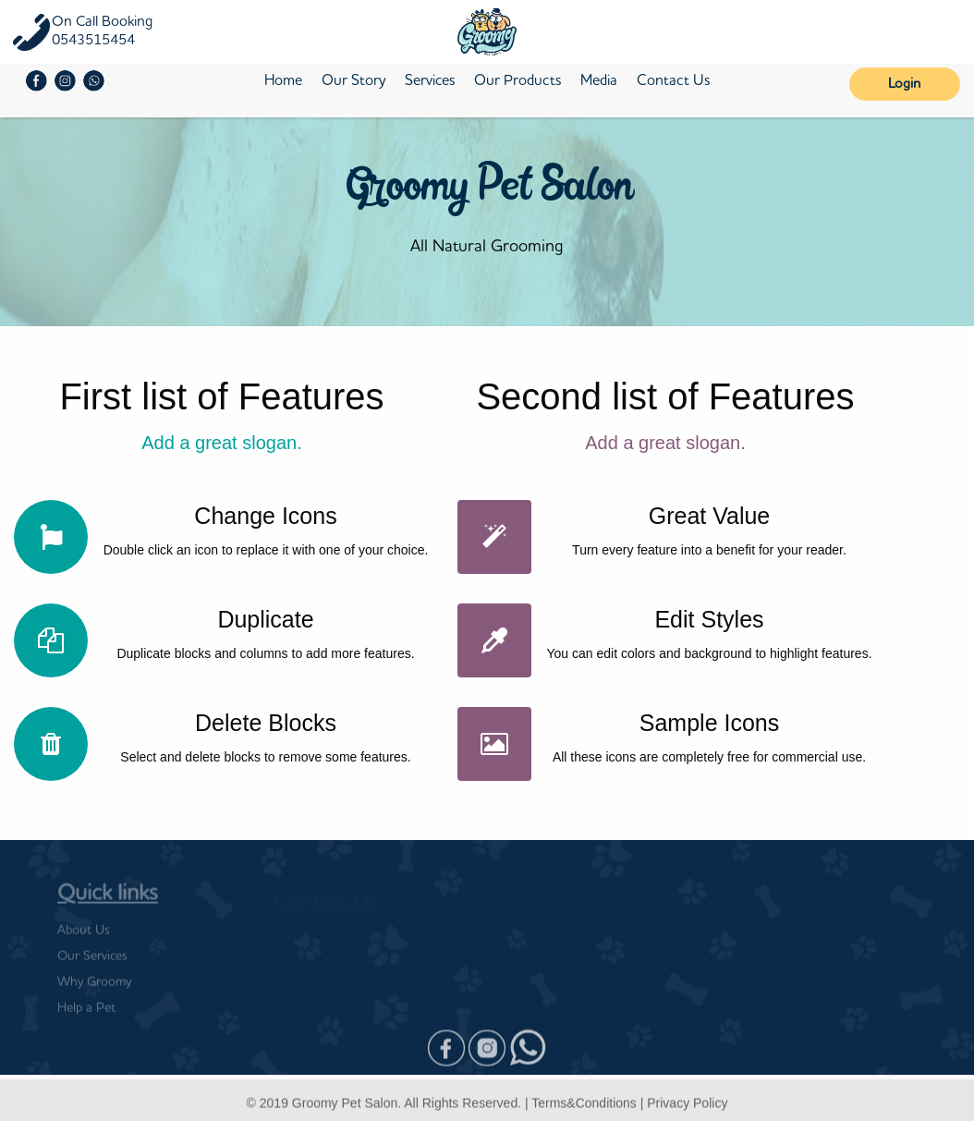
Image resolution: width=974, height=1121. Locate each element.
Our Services (92, 962)
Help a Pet (86, 1013)
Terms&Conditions (584, 1108)
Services (430, 81)
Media (598, 81)
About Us (83, 936)
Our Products (517, 81)
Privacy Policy (687, 1108)
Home (283, 81)
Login (904, 84)
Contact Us (673, 81)
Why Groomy (94, 987)
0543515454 (93, 40)
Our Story (353, 81)
